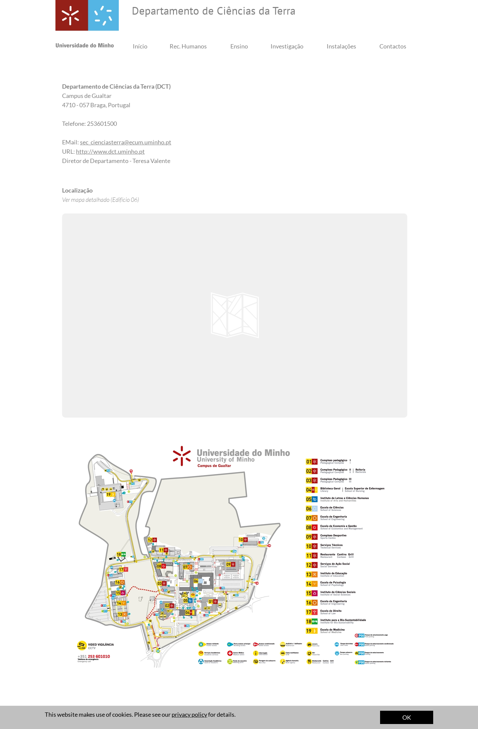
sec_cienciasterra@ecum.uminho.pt (125, 142)
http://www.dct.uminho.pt (110, 151)
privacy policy (189, 714)
